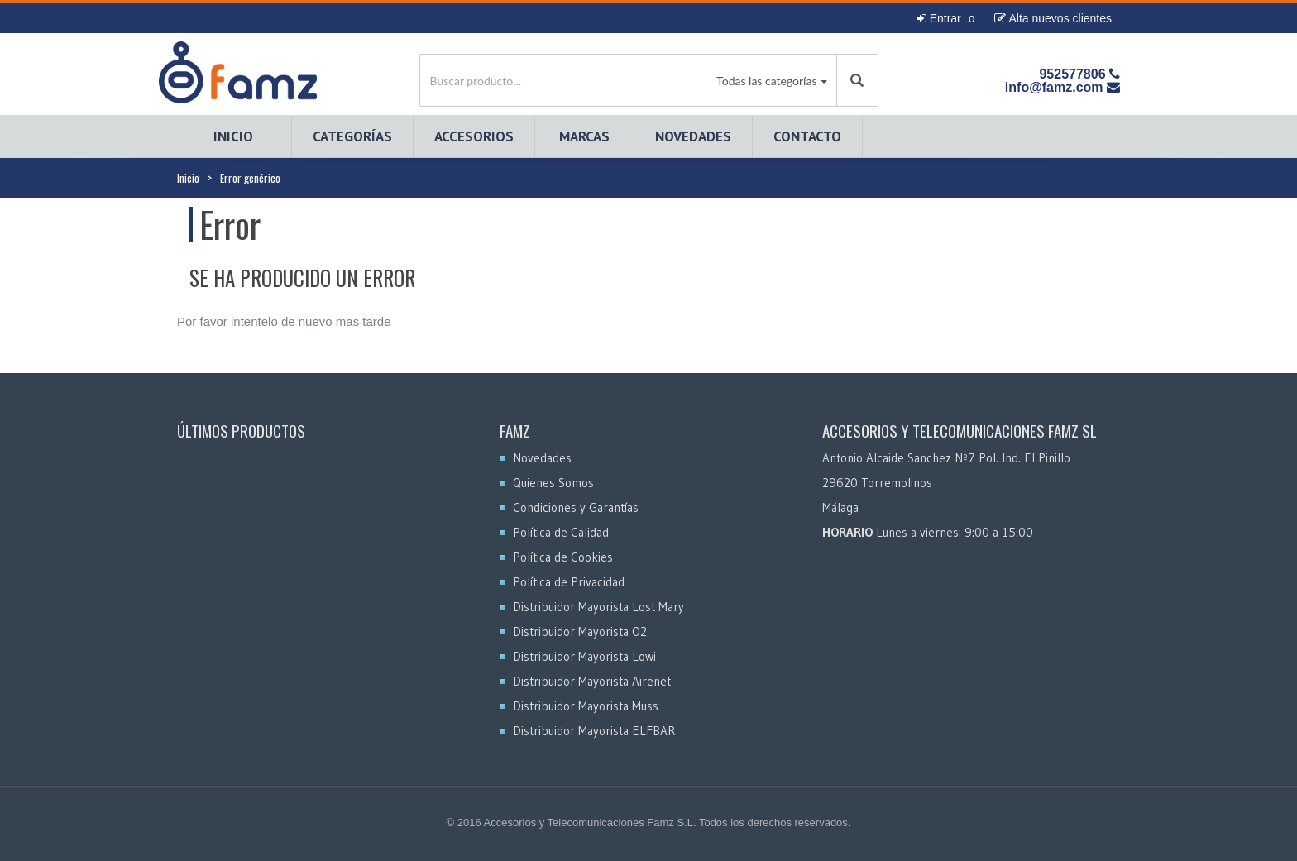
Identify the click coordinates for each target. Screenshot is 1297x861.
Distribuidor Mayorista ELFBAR (594, 731)
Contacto (807, 136)
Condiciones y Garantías (576, 507)
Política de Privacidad (569, 582)
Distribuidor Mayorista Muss (585, 706)
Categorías (352, 136)
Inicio (233, 136)
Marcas (584, 136)
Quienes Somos (553, 482)
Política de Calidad (561, 532)
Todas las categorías (766, 81)
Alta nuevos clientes (1053, 18)
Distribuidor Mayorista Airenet (592, 681)
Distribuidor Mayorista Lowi (584, 656)
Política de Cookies (563, 557)
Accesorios (474, 136)
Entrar (939, 18)
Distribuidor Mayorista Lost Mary (598, 607)
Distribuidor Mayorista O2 (580, 631)
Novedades (693, 136)
